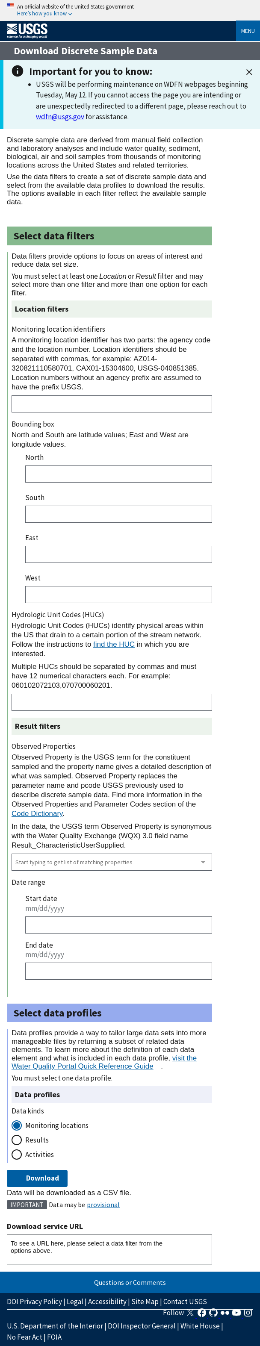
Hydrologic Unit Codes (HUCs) (58, 614)
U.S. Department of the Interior (55, 1326)
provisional (103, 1204)
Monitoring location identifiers (58, 329)
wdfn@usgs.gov (60, 116)
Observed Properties (44, 746)
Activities (39, 1154)
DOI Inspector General (142, 1326)
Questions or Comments (130, 1282)
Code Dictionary (37, 814)
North (34, 457)
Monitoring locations (57, 1125)
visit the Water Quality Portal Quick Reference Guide (104, 1062)
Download (37, 1178)
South (34, 497)
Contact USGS (185, 1301)
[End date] (118, 971)
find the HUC (114, 644)
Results (37, 1140)
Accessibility (107, 1301)
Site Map (145, 1301)
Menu (248, 31)
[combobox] (112, 862)
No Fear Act (24, 1337)
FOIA (54, 1337)
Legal (75, 1301)
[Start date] (118, 925)
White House (200, 1326)
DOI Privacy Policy (34, 1301)
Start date (41, 898)
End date (39, 945)
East (31, 537)
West (33, 578)
